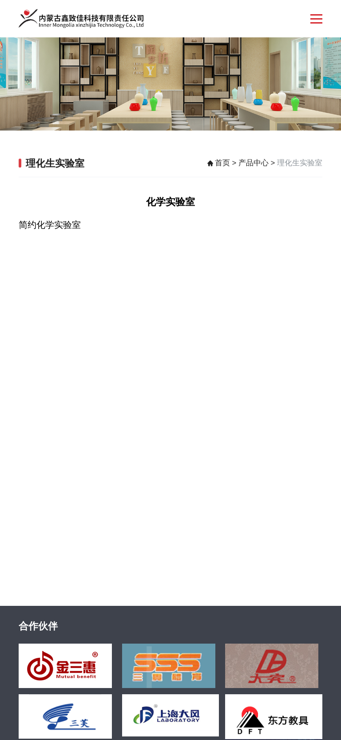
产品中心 (253, 164)
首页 (222, 164)
